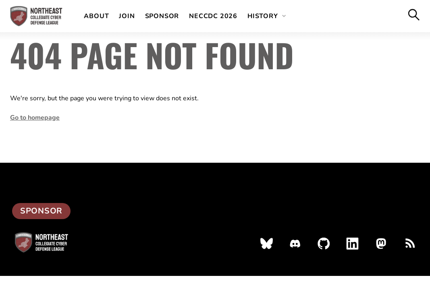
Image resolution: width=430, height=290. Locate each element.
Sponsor (162, 16)
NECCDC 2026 (213, 16)
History (262, 16)
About (96, 16)
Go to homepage (35, 117)
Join (127, 16)
